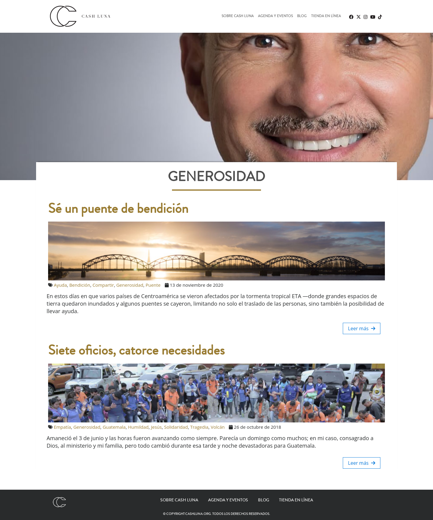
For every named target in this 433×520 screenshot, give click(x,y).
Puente (153, 285)
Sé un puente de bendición (118, 208)
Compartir (103, 285)
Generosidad (129, 285)
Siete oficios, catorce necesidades (136, 350)
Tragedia (199, 427)
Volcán (218, 427)
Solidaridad (176, 427)
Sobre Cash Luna (238, 16)
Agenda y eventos (275, 16)
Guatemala (114, 427)
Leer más (361, 328)
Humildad (138, 427)
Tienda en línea (326, 16)
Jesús (156, 427)
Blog (302, 16)
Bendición (79, 285)
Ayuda (60, 285)
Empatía (62, 427)
